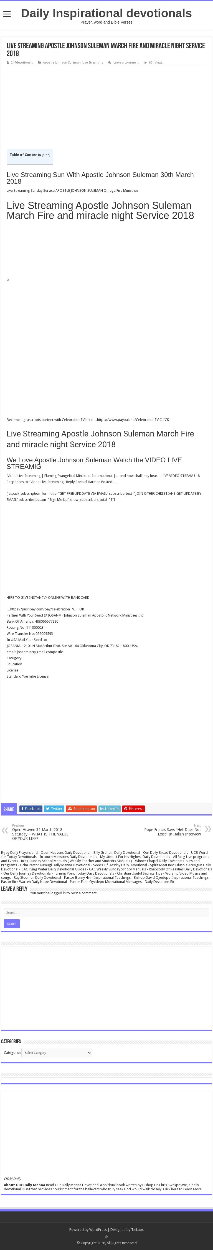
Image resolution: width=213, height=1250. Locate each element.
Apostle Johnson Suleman (62, 62)
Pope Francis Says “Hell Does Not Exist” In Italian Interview (172, 830)
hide (46, 155)
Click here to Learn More (182, 1189)
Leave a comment (126, 62)
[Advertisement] (106, 108)
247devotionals (22, 62)
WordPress (98, 1230)
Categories (12, 1052)
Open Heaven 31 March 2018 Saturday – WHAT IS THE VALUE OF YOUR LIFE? (40, 832)
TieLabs (137, 1230)
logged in (58, 893)
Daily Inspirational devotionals (106, 13)
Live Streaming (92, 62)
